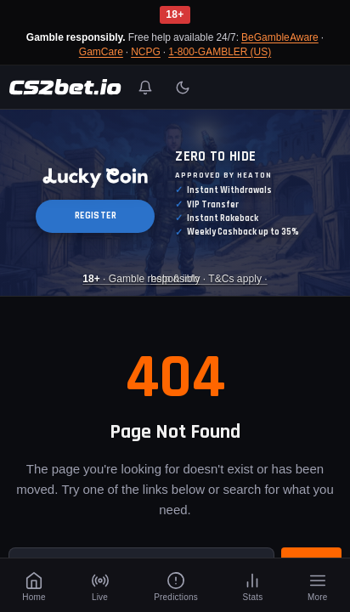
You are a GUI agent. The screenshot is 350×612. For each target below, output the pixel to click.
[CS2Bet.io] (64, 87)
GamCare (101, 51)
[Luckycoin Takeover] (175, 203)
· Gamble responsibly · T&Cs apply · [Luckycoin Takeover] (174, 279)
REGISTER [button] (95, 216)
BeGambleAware (280, 37)
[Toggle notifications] (145, 87)
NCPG (146, 51)
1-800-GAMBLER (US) (219, 51)
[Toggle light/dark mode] (182, 87)
